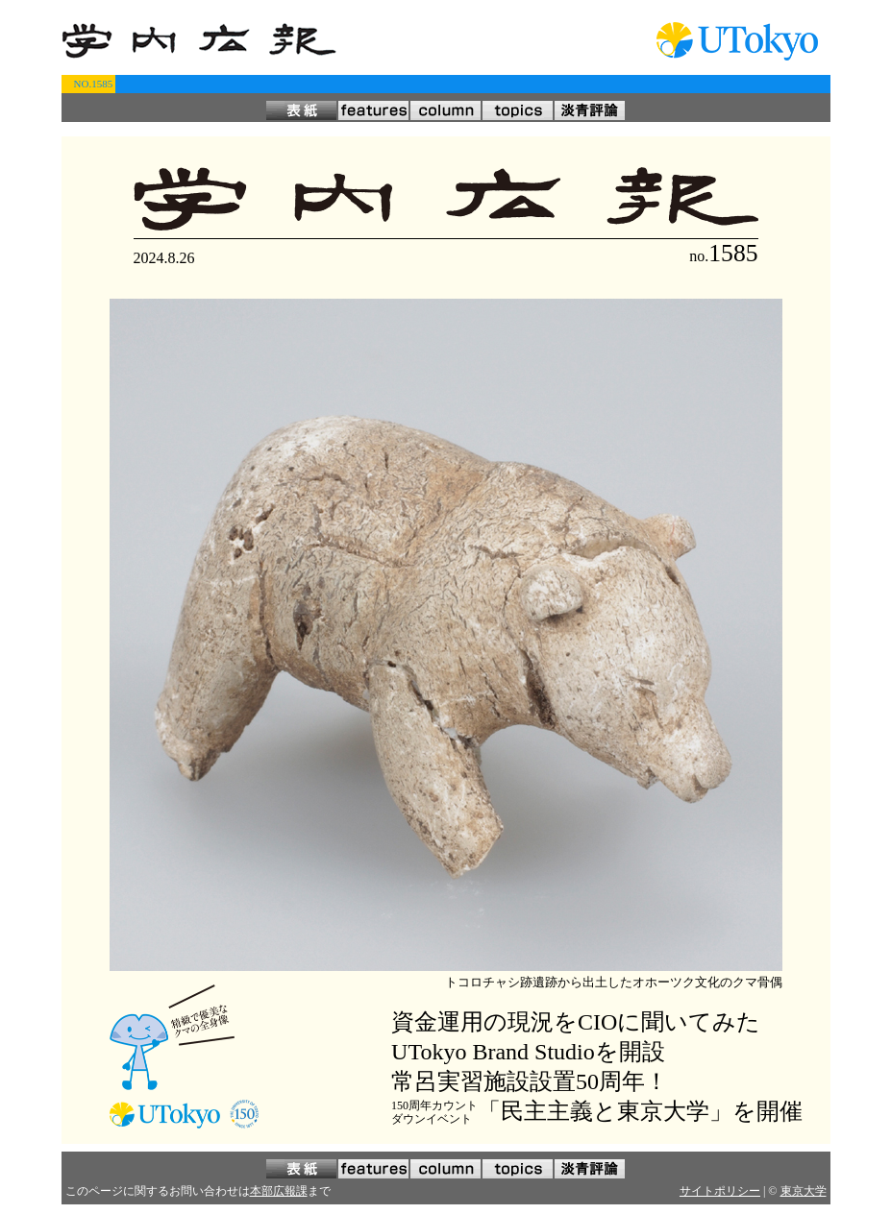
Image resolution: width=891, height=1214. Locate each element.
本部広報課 (279, 1191)
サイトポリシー (720, 1191)
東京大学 (803, 1191)
